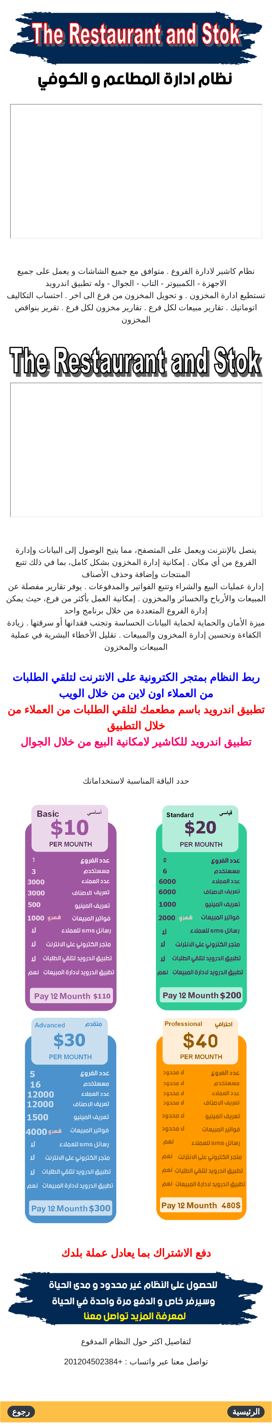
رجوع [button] (21, 1412)
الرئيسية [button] (246, 1412)
